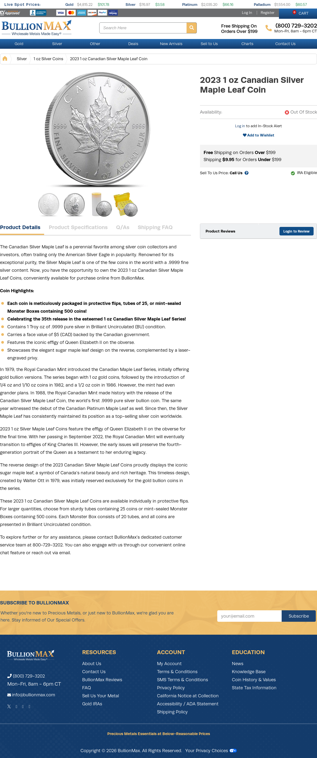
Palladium (262, 4)
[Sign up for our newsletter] (249, 616)
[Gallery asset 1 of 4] (97, 129)
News (237, 663)
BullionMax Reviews (102, 679)
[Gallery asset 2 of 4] (74, 204)
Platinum (190, 4)
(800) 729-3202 (26, 676)
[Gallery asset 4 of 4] (125, 204)
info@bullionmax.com (33, 694)
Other (95, 44)
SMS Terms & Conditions (182, 679)
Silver (131, 4)
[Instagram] (23, 706)
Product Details (20, 227)
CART (300, 12)
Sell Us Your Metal (100, 695)
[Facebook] (16, 706)
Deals (133, 44)
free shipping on (239, 26)
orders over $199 (239, 31)
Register (267, 13)
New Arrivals (171, 44)
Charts (247, 44)
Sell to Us (209, 44)
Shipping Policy (172, 711)
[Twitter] (9, 706)
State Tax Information (254, 687)
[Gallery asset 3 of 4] (100, 204)
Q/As (122, 227)
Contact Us (285, 44)
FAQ (86, 687)
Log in (240, 126)
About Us (91, 663)
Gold (69, 4)
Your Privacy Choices (211, 750)
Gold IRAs (92, 703)
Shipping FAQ (155, 227)
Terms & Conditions (177, 671)
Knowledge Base (249, 671)
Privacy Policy (171, 687)
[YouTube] (29, 706)
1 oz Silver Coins (48, 59)
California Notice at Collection (188, 695)
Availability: (211, 112)
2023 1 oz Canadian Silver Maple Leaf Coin (109, 59)
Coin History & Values (254, 679)
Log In (247, 13)
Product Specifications (78, 227)
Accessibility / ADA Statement (187, 703)
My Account (169, 663)
